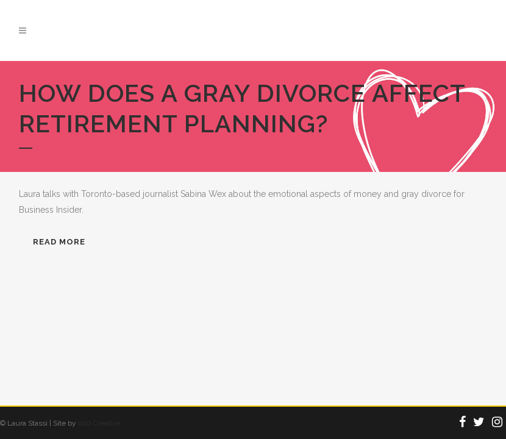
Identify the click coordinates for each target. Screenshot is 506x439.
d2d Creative (99, 423)
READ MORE (59, 241)
